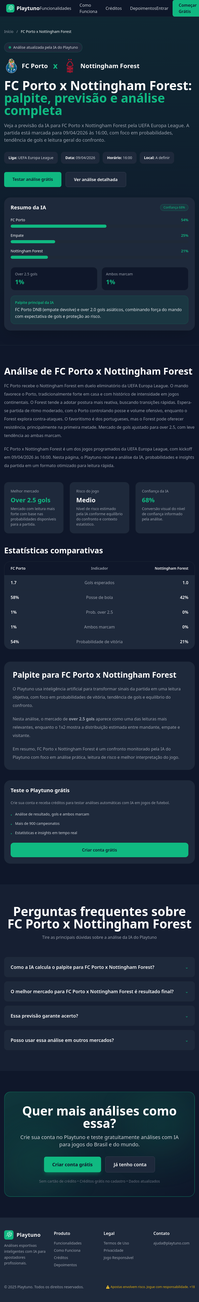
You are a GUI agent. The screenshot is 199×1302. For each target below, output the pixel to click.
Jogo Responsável (118, 1257)
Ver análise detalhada (96, 179)
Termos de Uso (116, 1243)
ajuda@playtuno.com (171, 1243)
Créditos (113, 8)
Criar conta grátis (99, 850)
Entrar (162, 8)
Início (8, 31)
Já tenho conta (130, 1164)
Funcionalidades (55, 8)
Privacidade (113, 1250)
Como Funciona (88, 8)
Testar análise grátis (32, 179)
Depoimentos (143, 8)
